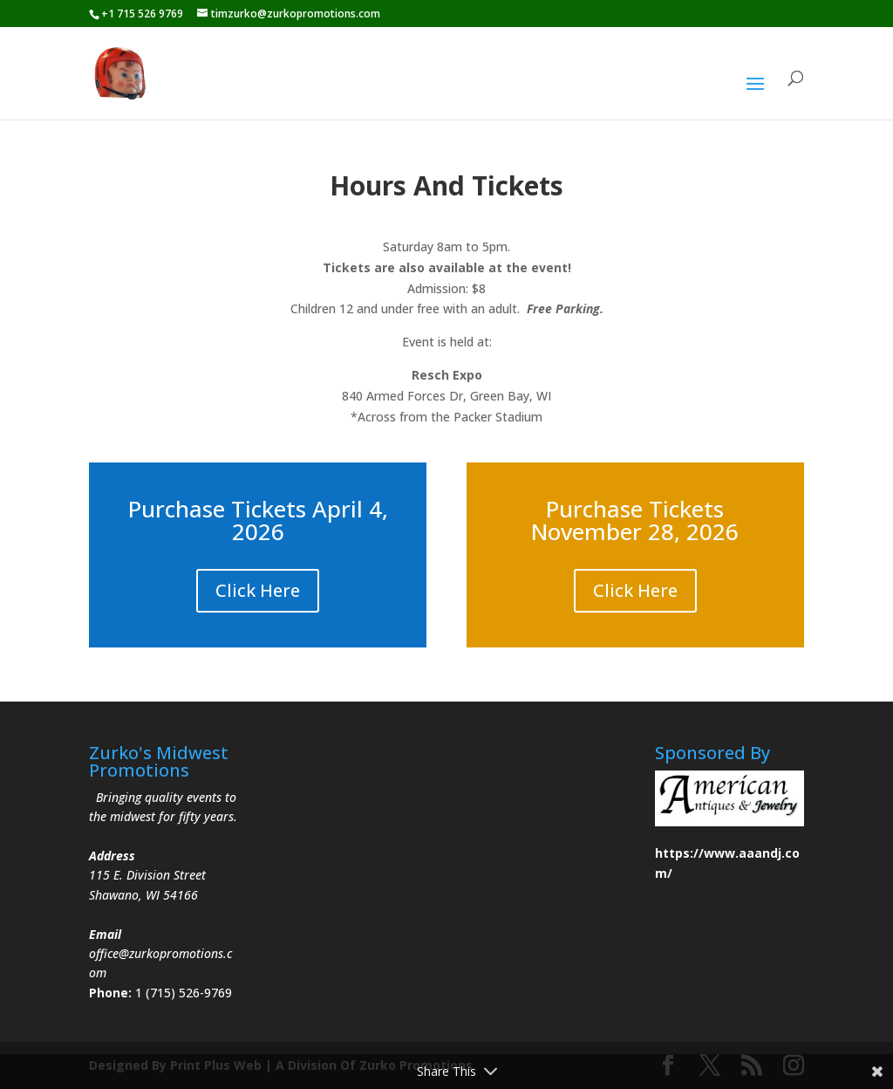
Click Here (257, 590)
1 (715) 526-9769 (183, 992)
